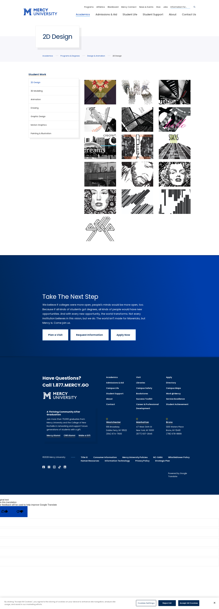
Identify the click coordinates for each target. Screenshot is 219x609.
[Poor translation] (20, 511)
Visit (138, 377)
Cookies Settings (146, 603)
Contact (110, 404)
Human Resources (90, 460)
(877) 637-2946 (144, 433)
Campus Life (112, 388)
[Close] (214, 603)
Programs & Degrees (70, 56)
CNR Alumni (69, 435)
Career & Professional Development (147, 406)
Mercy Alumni (53, 435)
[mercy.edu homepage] (40, 12)
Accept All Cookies (189, 603)
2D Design (35, 82)
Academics (83, 14)
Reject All (167, 603)
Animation (36, 99)
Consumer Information (105, 457)
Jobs (165, 7)
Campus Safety (144, 388)
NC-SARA (158, 457)
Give (158, 7)
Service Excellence (175, 398)
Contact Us (189, 14)
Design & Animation (96, 56)
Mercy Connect (128, 7)
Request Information (89, 335)
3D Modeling (37, 91)
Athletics (100, 7)
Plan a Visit (55, 335)
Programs (89, 7)
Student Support (153, 14)
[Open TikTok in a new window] (59, 467)
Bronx (169, 422)
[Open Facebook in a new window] (43, 467)
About (172, 14)
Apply (169, 377)
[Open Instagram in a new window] (49, 467)
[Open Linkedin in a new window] (65, 467)
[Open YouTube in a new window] (54, 467)
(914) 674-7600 (114, 433)
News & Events (146, 7)
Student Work (37, 74)
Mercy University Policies (135, 457)
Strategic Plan (162, 460)
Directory (171, 382)
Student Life (130, 14)
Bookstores (142, 393)
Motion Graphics (39, 125)
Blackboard (113, 7)
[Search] (194, 7)
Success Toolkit (144, 398)
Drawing (35, 108)
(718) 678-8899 (174, 433)
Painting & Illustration (41, 133)
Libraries (140, 382)
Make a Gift (85, 435)
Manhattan (142, 422)
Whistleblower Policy (179, 457)
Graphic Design (38, 116)
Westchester (113, 422)
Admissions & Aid (106, 14)
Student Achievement (177, 404)
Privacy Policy (142, 460)
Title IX (84, 457)
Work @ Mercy (173, 393)
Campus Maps (173, 388)
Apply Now (123, 335)
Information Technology (117, 460)
